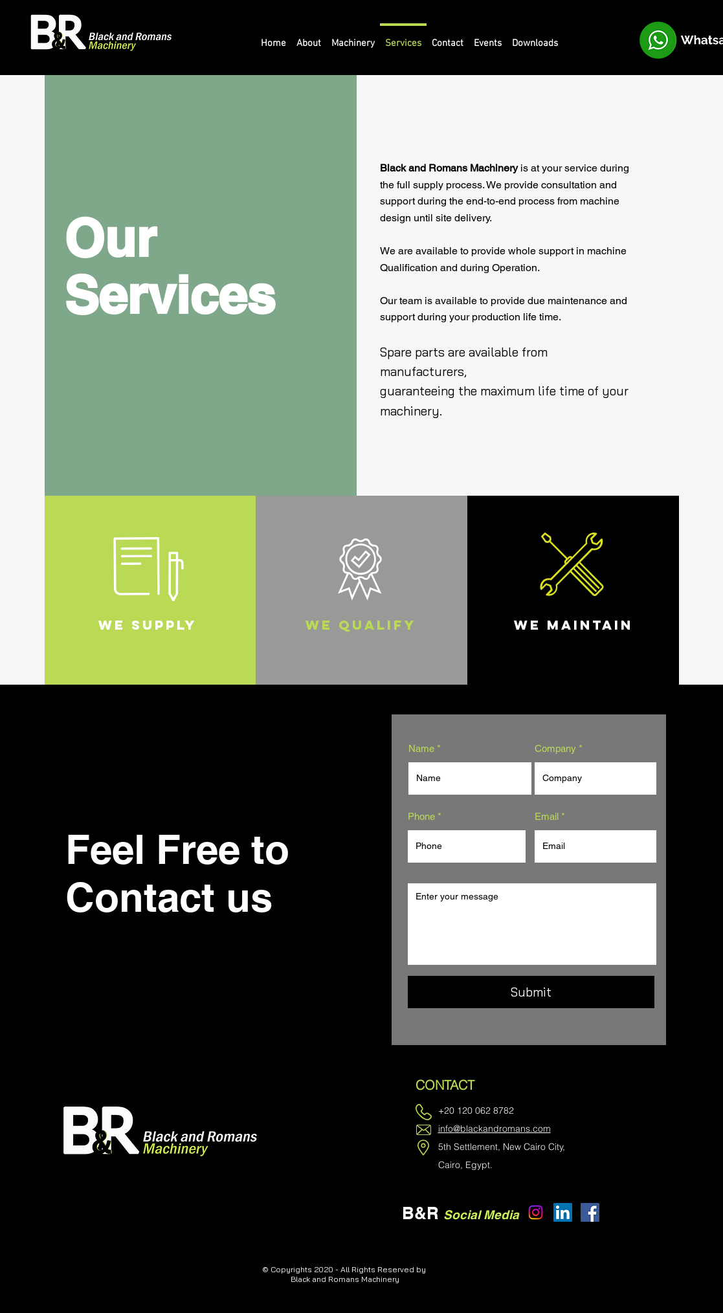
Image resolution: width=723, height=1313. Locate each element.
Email (547, 816)
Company (555, 748)
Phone (421, 816)
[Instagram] (535, 1212)
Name (421, 748)
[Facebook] (590, 1212)
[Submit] (531, 992)
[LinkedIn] (562, 1212)
